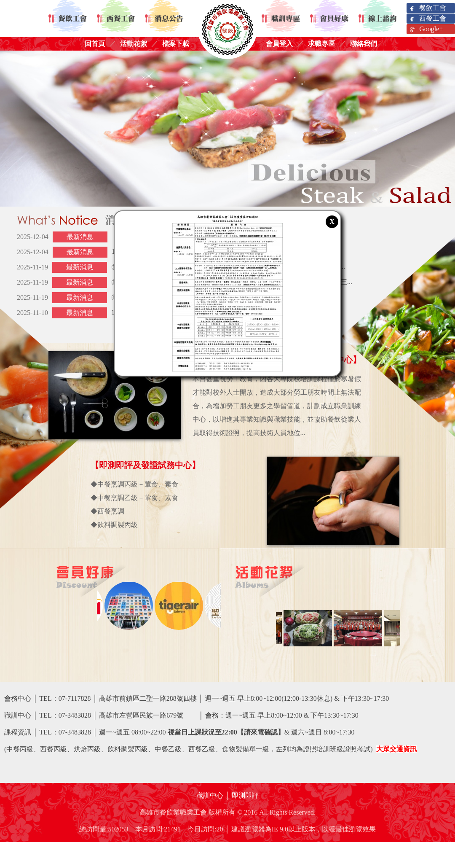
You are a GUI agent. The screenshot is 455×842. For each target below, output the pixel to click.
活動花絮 (133, 43)
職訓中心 (209, 795)
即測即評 (245, 795)
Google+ (426, 29)
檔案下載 (175, 43)
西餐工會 (427, 19)
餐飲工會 (427, 8)
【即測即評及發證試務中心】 (145, 465)
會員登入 (279, 43)
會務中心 (17, 698)
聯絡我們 (363, 43)
